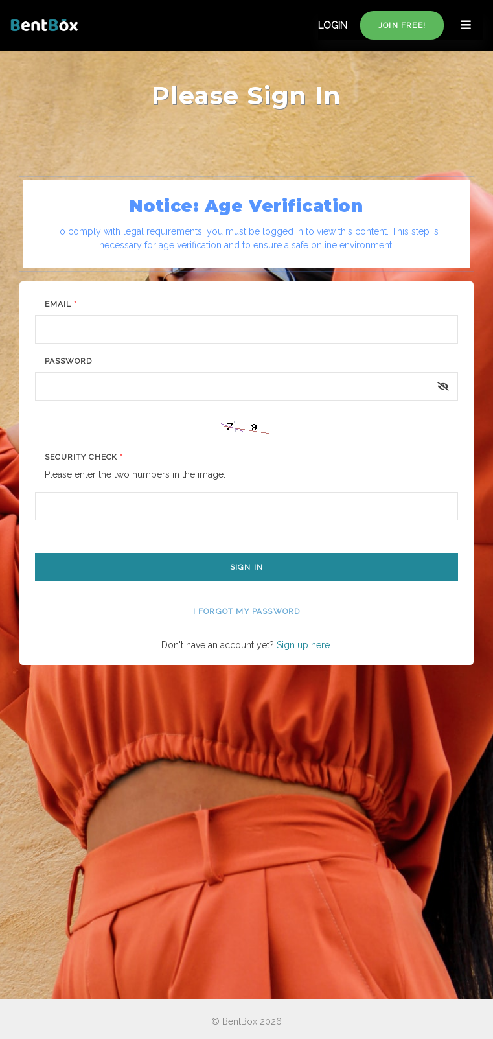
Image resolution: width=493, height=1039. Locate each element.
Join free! (402, 25)
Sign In (246, 567)
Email (61, 304)
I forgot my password (247, 611)
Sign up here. (304, 645)
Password (68, 361)
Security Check (84, 456)
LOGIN (332, 25)
